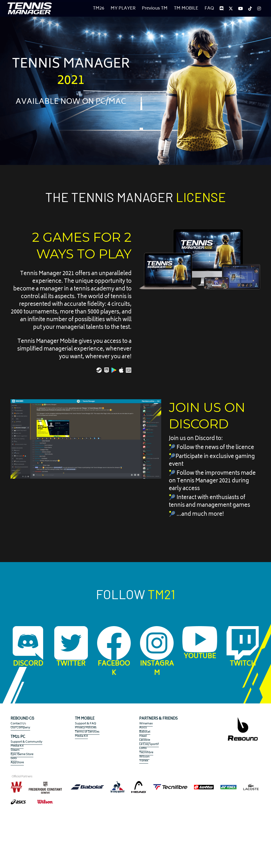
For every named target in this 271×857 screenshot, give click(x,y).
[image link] (29, 8)
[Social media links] (221, 8)
